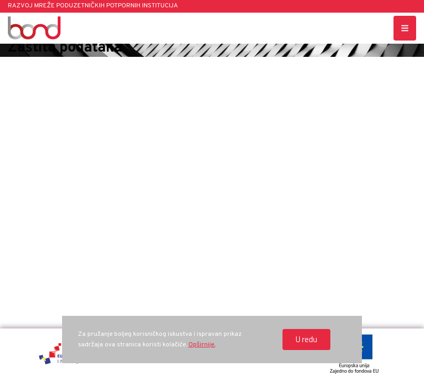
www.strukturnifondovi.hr (353, 255)
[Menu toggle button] (404, 28)
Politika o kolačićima (353, 236)
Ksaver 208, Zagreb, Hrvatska (70, 197)
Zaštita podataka (353, 216)
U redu (306, 339)
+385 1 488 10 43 (211, 197)
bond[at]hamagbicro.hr (353, 197)
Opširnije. (201, 345)
